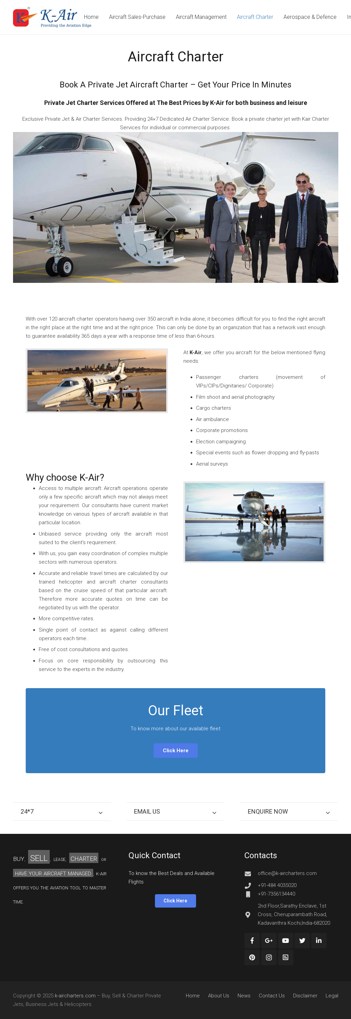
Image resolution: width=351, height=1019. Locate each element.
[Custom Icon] (285, 957)
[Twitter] (302, 940)
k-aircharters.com (75, 996)
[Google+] (269, 940)
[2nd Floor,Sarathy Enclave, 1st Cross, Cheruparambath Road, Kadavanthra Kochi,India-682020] (250, 915)
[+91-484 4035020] (250, 886)
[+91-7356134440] (250, 894)
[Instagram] (269, 957)
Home (193, 996)
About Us (218, 996)
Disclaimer (305, 996)
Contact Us (272, 996)
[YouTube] (285, 940)
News (244, 996)
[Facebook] (252, 940)
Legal (332, 996)
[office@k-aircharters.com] (250, 874)
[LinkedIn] (319, 940)
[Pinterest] (252, 957)
